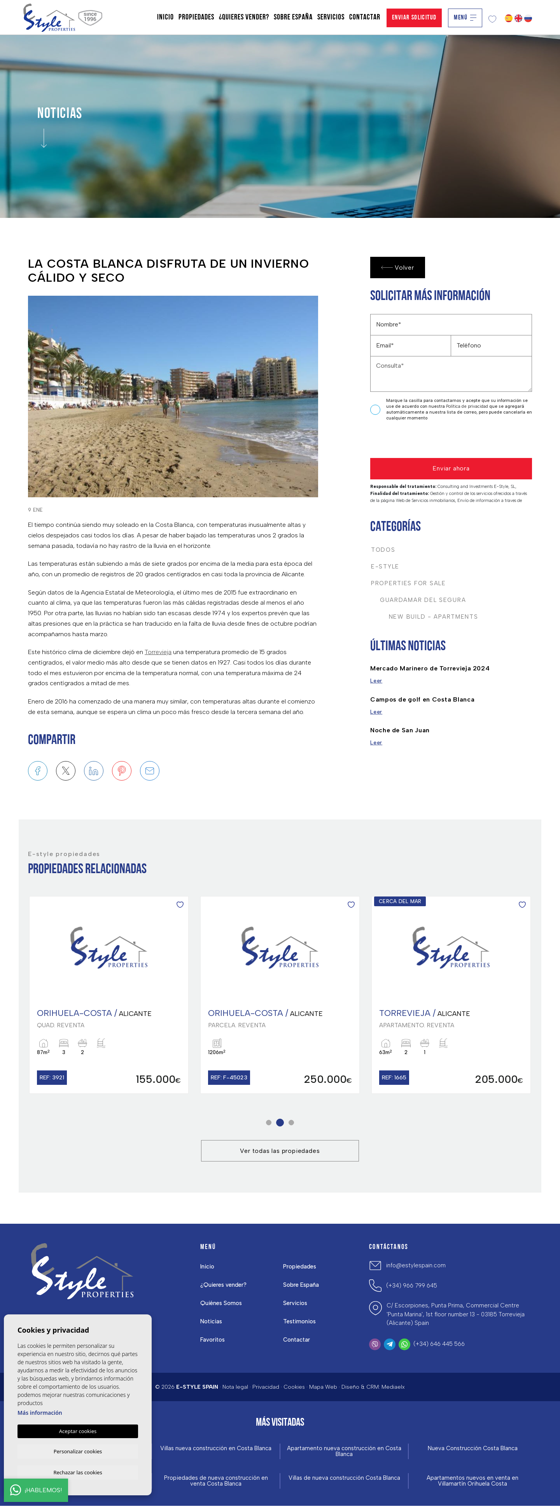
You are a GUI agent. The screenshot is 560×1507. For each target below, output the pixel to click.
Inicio (165, 17)
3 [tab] (291, 1123)
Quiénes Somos (221, 1303)
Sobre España (293, 17)
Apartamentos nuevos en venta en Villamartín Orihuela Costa (472, 1482)
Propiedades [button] (196, 17)
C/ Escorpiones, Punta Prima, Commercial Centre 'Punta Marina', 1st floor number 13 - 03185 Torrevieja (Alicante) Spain (456, 1315)
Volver (398, 267)
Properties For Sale (408, 583)
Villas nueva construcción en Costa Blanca (216, 1450)
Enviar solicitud (414, 17)
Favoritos (213, 1340)
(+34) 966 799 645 (411, 1286)
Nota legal (235, 1387)
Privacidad (265, 1387)
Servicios (331, 17)
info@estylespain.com (416, 1266)
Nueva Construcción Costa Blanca (472, 1450)
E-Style (385, 566)
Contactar (364, 17)
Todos (383, 549)
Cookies (294, 1387)
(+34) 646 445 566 (439, 1344)
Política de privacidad (467, 406)
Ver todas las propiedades (279, 1151)
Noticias (211, 1322)
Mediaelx (393, 1387)
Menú (465, 17)
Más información (40, 1411)
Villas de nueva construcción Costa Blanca (344, 1479)
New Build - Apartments (424, 616)
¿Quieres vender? (244, 17)
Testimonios (300, 1322)
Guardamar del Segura (418, 600)
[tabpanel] (109, 995)
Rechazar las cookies (77, 1471)
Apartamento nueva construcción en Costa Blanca (344, 1452)
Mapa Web (323, 1387)
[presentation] (411, 441)
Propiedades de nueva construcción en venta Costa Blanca (216, 1482)
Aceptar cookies (77, 1429)
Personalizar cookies (78, 1450)
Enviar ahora (451, 468)
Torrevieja (158, 652)
